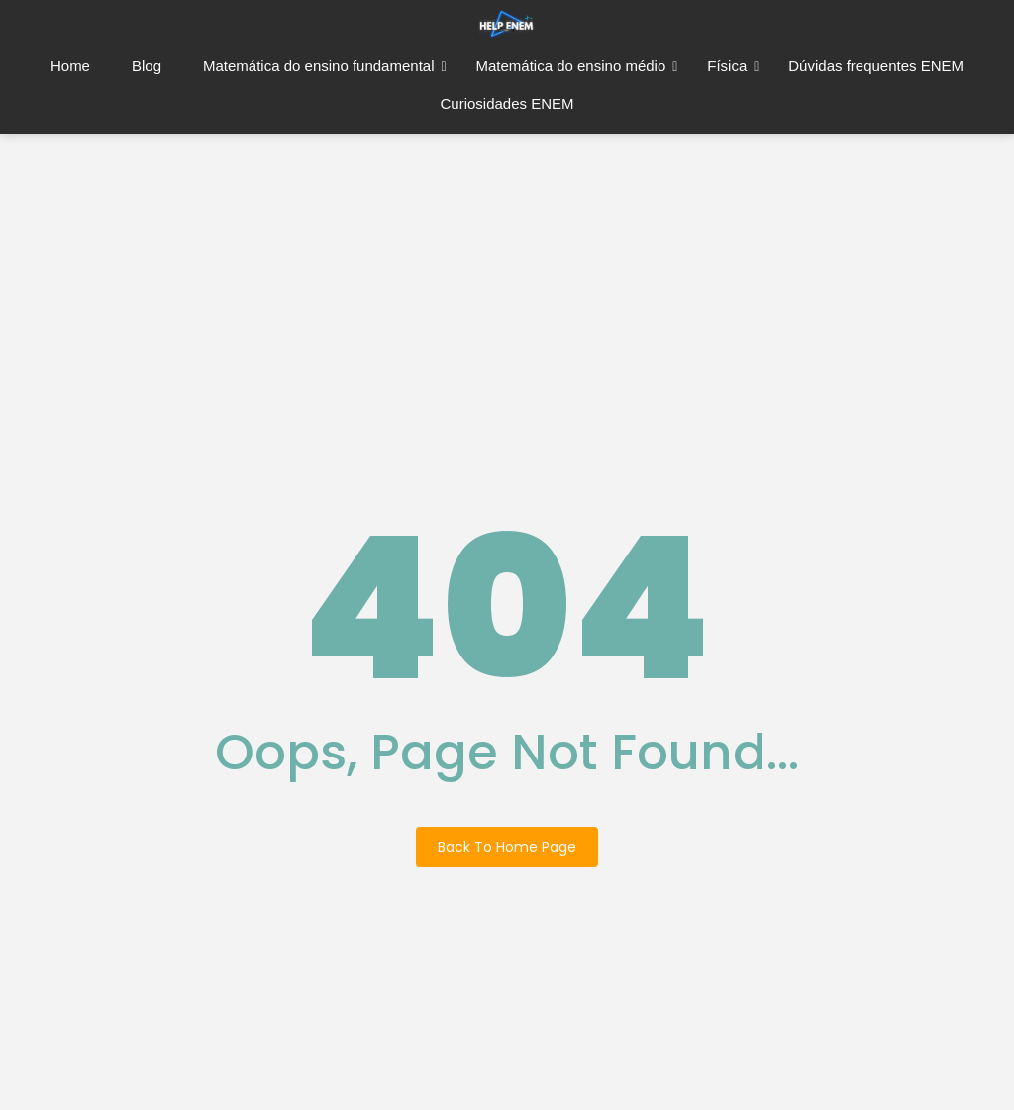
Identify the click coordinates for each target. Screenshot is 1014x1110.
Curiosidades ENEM (506, 103)
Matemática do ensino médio (576, 65)
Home (70, 65)
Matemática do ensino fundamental (325, 65)
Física (733, 65)
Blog (146, 65)
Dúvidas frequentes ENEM (875, 65)
